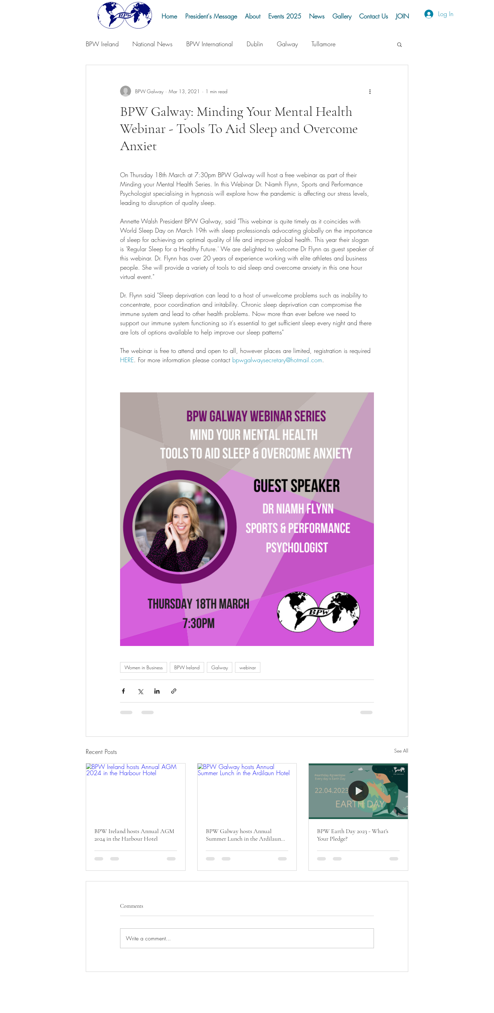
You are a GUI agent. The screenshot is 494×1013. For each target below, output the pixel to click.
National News (152, 44)
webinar (247, 667)
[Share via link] (173, 691)
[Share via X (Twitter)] (140, 691)
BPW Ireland (102, 44)
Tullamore (323, 44)
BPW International (209, 44)
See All (401, 750)
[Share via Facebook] (123, 691)
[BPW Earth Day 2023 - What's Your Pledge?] (358, 791)
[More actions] (370, 91)
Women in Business (144, 667)
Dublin (255, 44)
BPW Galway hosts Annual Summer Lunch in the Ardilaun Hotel (243, 834)
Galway (287, 44)
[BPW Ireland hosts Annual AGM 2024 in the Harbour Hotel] (135, 791)
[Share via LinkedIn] (157, 691)
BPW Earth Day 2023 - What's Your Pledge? (352, 834)
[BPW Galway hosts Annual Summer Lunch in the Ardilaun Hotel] (247, 791)
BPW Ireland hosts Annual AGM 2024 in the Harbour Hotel (134, 834)
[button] (341, 16)
